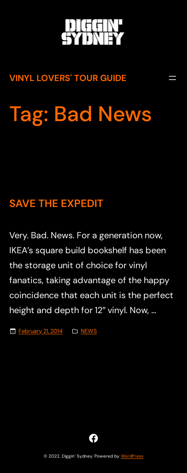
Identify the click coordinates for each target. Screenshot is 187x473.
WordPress (132, 456)
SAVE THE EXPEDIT (56, 203)
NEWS (89, 331)
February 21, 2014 (41, 331)
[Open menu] (172, 78)
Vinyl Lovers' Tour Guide (68, 78)
